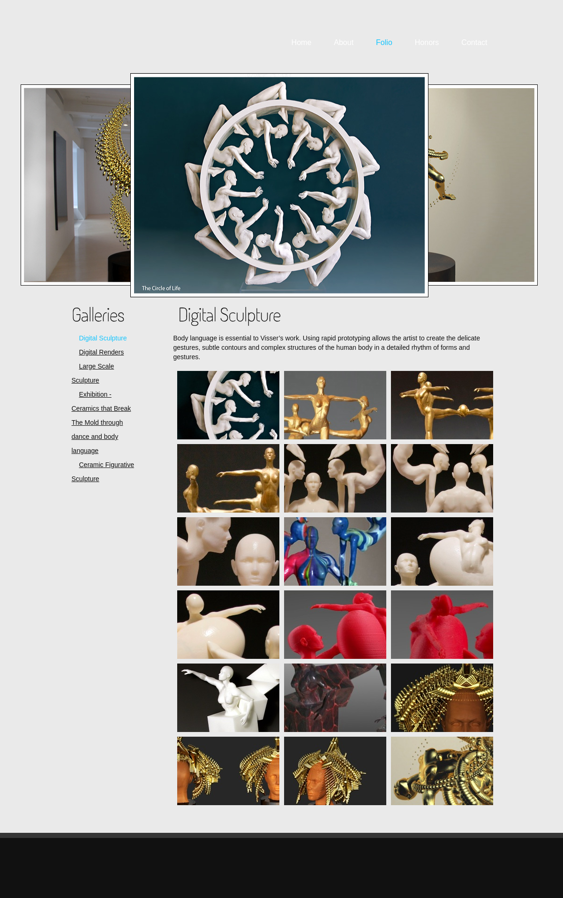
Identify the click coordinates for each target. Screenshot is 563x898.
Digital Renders (101, 352)
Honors (427, 42)
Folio (384, 42)
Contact (474, 42)
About (343, 42)
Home (302, 42)
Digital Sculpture (103, 338)
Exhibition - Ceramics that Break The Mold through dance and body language (101, 422)
